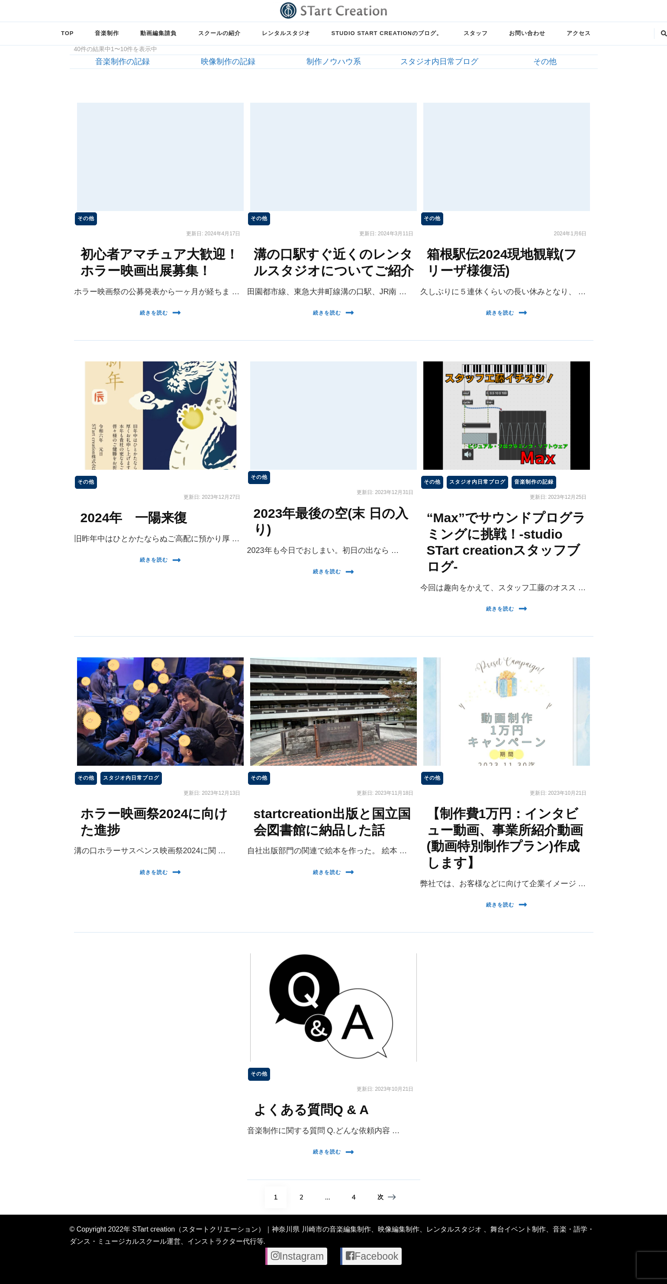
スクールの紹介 (219, 33)
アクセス (579, 33)
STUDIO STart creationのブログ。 (387, 33)
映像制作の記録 (228, 61)
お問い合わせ (527, 33)
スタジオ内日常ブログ (439, 61)
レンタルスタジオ (286, 33)
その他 (545, 61)
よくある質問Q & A (311, 1109)
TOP (67, 33)
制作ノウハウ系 (333, 61)
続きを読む (160, 312)
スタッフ (476, 33)
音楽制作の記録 (122, 61)
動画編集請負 (158, 33)
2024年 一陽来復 (134, 517)
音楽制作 (107, 33)
